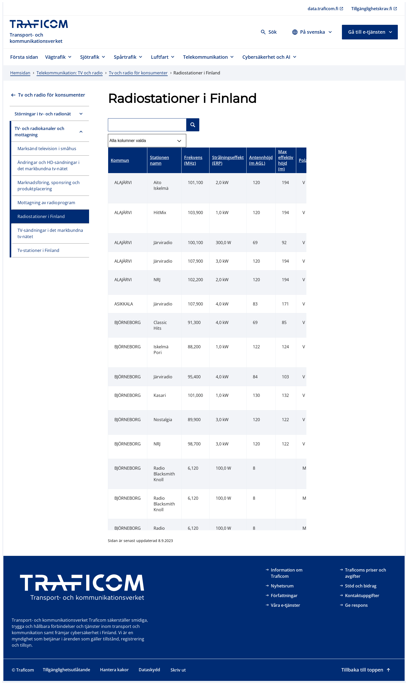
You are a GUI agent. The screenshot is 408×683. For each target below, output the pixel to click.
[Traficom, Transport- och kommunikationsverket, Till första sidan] (42, 32)
